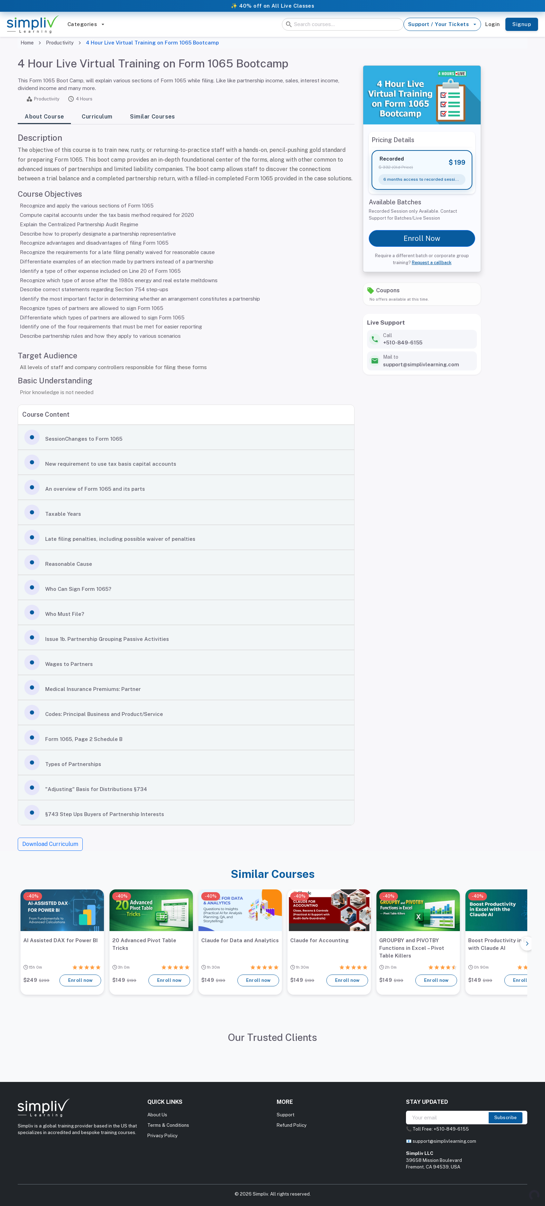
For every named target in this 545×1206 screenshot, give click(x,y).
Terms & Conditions (168, 1125)
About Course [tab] (44, 117)
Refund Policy (292, 1125)
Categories (86, 24)
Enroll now (80, 980)
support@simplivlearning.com (444, 1141)
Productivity (60, 43)
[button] (186, 437)
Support (285, 1114)
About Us (157, 1114)
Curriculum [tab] (97, 117)
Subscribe (505, 1117)
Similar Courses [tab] (152, 117)
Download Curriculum (50, 844)
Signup (521, 24)
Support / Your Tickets (442, 24)
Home (27, 43)
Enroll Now (422, 238)
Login (492, 24)
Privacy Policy (162, 1135)
